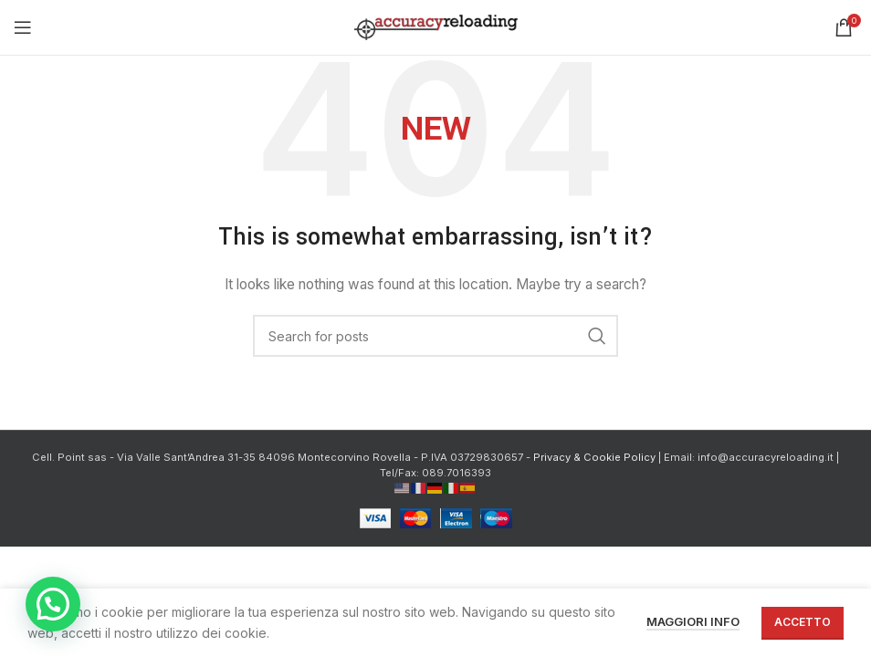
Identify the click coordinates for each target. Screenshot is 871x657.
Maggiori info (693, 621)
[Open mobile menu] (23, 27)
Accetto (802, 622)
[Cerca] (435, 336)
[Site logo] (436, 26)
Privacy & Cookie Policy (594, 457)
